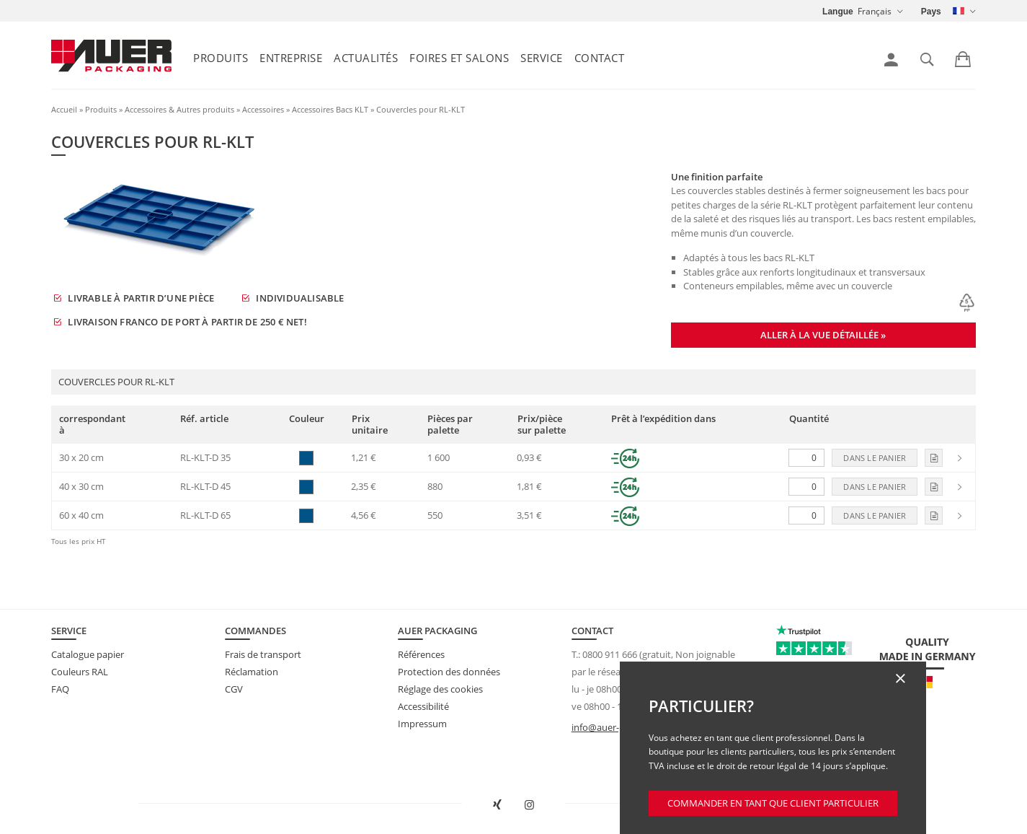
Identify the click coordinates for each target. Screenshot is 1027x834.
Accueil (64, 109)
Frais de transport (263, 654)
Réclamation (251, 671)
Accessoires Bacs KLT (330, 109)
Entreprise (290, 58)
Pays (931, 11)
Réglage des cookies (440, 688)
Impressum (422, 723)
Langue (837, 11)
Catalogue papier (87, 654)
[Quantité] (806, 458)
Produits (220, 58)
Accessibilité (423, 706)
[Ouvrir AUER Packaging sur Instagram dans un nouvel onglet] (529, 805)
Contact (599, 58)
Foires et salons (459, 58)
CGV (234, 688)
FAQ (60, 688)
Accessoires (263, 109)
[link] (891, 60)
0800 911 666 (609, 654)
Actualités (366, 58)
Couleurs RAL (79, 671)
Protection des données (449, 671)
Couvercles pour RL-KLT (420, 109)
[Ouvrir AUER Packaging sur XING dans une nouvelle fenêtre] (497, 805)
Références (421, 654)
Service (541, 58)
